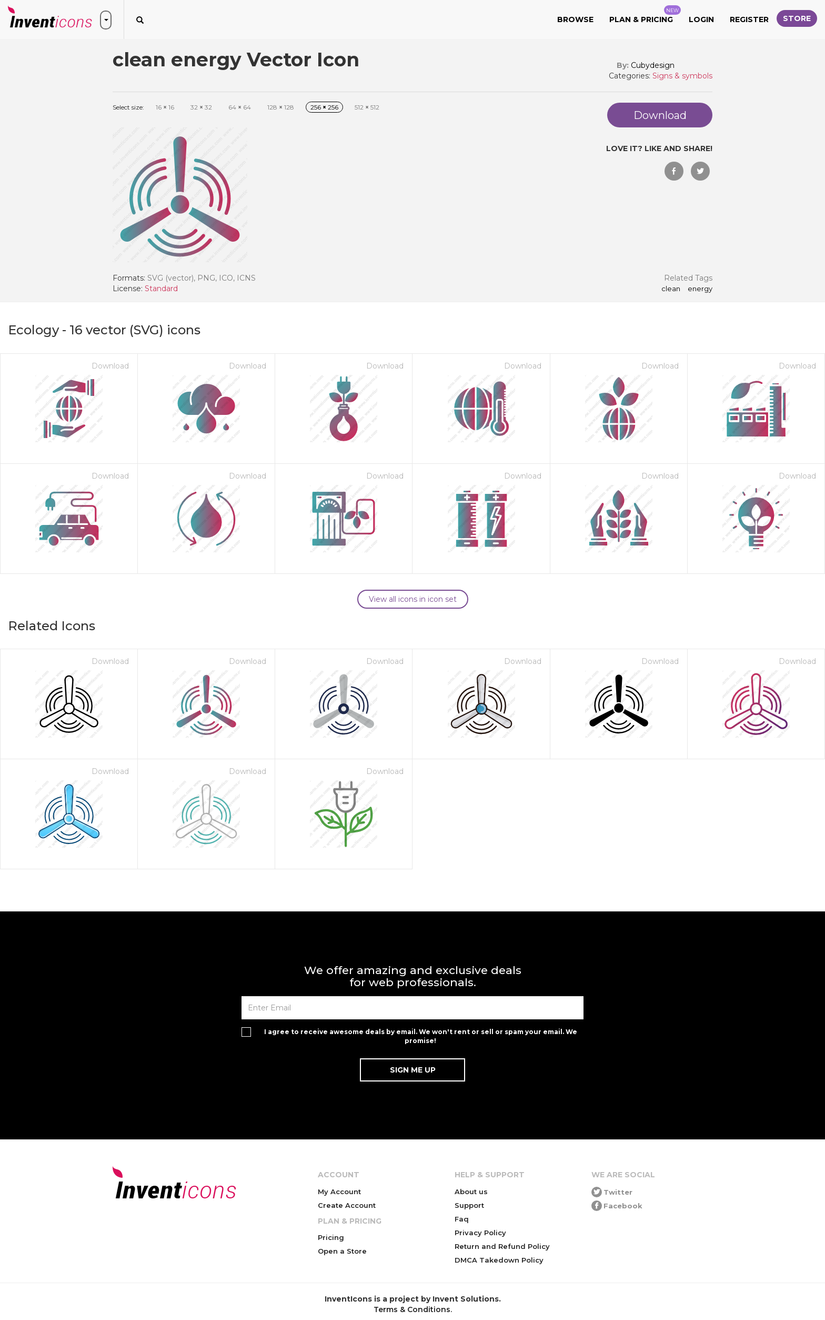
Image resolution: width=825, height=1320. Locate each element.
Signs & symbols (682, 76)
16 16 (165, 107)
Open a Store (342, 1251)
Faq (462, 1219)
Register (749, 19)
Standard (161, 288)
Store (797, 18)
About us (471, 1191)
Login (701, 19)
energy (700, 289)
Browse (575, 19)
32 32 (201, 107)
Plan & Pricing (645, 14)
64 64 (239, 107)
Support (469, 1205)
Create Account (347, 1205)
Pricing (331, 1237)
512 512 (367, 107)
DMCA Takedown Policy (499, 1260)
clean (670, 289)
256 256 (324, 107)
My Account (339, 1191)
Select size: (128, 107)
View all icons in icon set (413, 599)
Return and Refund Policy (502, 1246)
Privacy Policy (480, 1232)
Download (110, 366)
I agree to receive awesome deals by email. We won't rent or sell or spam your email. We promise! (420, 1036)
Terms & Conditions (412, 1309)
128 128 (280, 107)
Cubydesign (653, 65)
